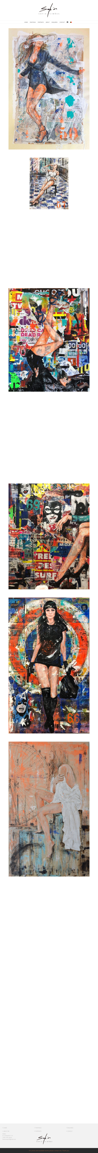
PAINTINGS (38, 1128)
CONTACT (69, 1131)
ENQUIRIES (70, 1128)
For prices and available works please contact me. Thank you (49, 1151)
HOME (5, 1128)
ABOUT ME (6, 1131)
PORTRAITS (38, 1131)
